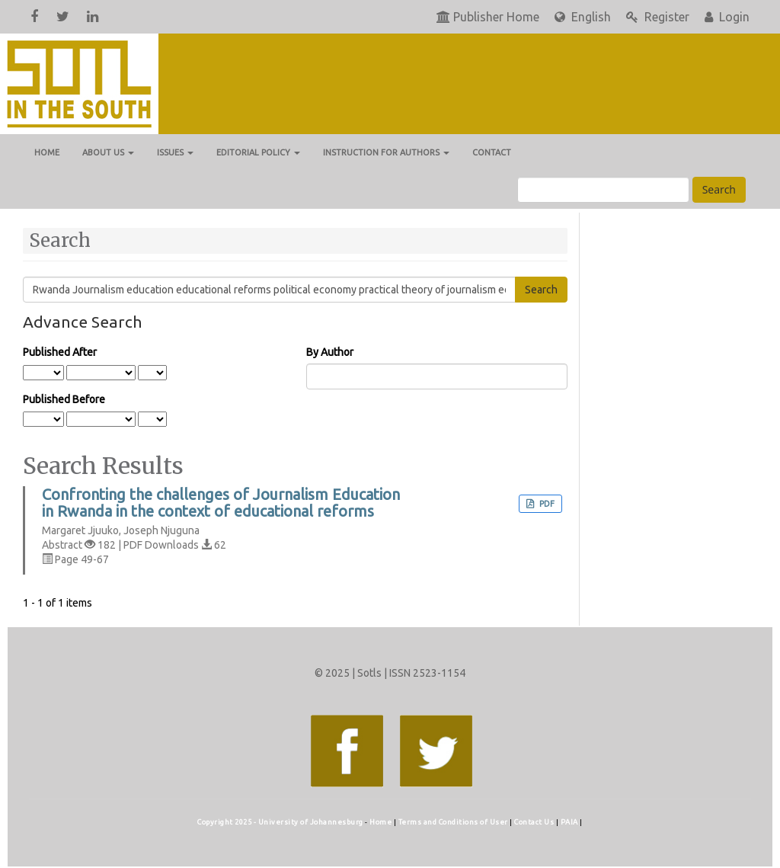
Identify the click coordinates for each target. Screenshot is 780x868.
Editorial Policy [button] (258, 152)
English (583, 17)
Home (46, 152)
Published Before (64, 399)
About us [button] (108, 152)
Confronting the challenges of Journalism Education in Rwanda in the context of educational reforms (221, 503)
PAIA (570, 822)
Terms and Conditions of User (454, 822)
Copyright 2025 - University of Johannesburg (280, 822)
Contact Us (535, 822)
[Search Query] (603, 190)
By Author (329, 352)
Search (719, 189)
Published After (60, 352)
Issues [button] (175, 152)
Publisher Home (487, 17)
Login (727, 17)
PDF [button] (546, 503)
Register (657, 17)
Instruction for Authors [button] (386, 152)
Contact (491, 152)
